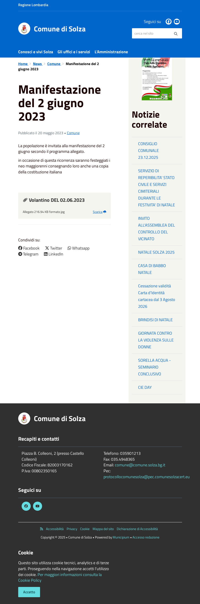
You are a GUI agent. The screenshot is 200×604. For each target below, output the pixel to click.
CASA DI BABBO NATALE (152, 269)
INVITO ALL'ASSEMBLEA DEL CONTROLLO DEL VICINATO (156, 228)
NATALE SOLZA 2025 (156, 252)
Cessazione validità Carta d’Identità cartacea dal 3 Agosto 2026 (156, 296)
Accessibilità (55, 528)
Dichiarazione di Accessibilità (137, 528)
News (38, 63)
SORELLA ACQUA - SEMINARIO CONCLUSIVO (154, 367)
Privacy (72, 528)
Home (23, 63)
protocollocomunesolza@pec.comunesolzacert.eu (147, 477)
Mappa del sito (103, 528)
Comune (54, 63)
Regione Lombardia (33, 5)
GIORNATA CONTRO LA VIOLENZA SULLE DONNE (156, 340)
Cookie (85, 528)
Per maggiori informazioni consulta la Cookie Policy (60, 577)
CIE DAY (145, 387)
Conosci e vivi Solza (35, 52)
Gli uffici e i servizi (74, 52)
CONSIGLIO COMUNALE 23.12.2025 (148, 150)
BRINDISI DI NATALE (155, 320)
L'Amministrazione (111, 52)
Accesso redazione (145, 537)
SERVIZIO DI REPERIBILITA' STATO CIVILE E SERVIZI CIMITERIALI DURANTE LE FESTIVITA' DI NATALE (156, 188)
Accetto (29, 592)
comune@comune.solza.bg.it (140, 465)
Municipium (121, 537)
